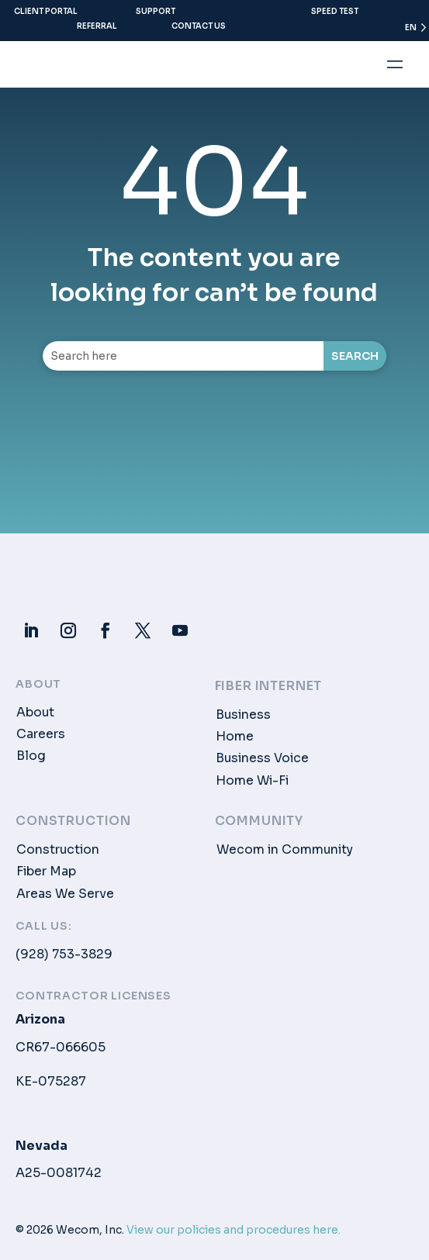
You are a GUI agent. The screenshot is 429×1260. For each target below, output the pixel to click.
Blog (31, 756)
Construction (57, 850)
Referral (97, 26)
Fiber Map (46, 871)
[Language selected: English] (408, 31)
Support (155, 11)
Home (235, 736)
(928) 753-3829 (64, 954)
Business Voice (262, 758)
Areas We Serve (65, 894)
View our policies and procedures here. (233, 1230)
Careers (40, 734)
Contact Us (198, 26)
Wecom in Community (284, 850)
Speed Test (334, 11)
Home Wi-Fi (252, 781)
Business (243, 715)
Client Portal (46, 11)
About (35, 712)
